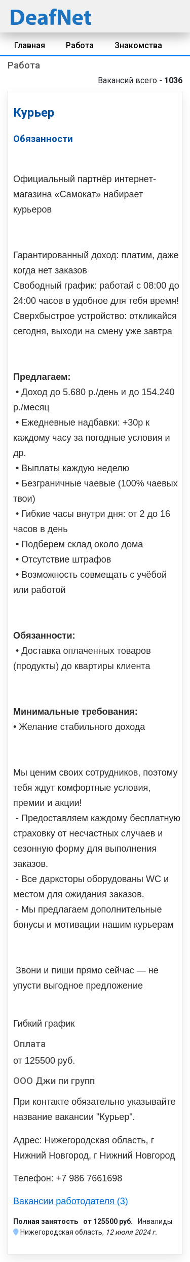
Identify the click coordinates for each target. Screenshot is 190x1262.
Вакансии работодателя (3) (70, 1201)
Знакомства (138, 45)
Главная (29, 45)
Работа (80, 45)
